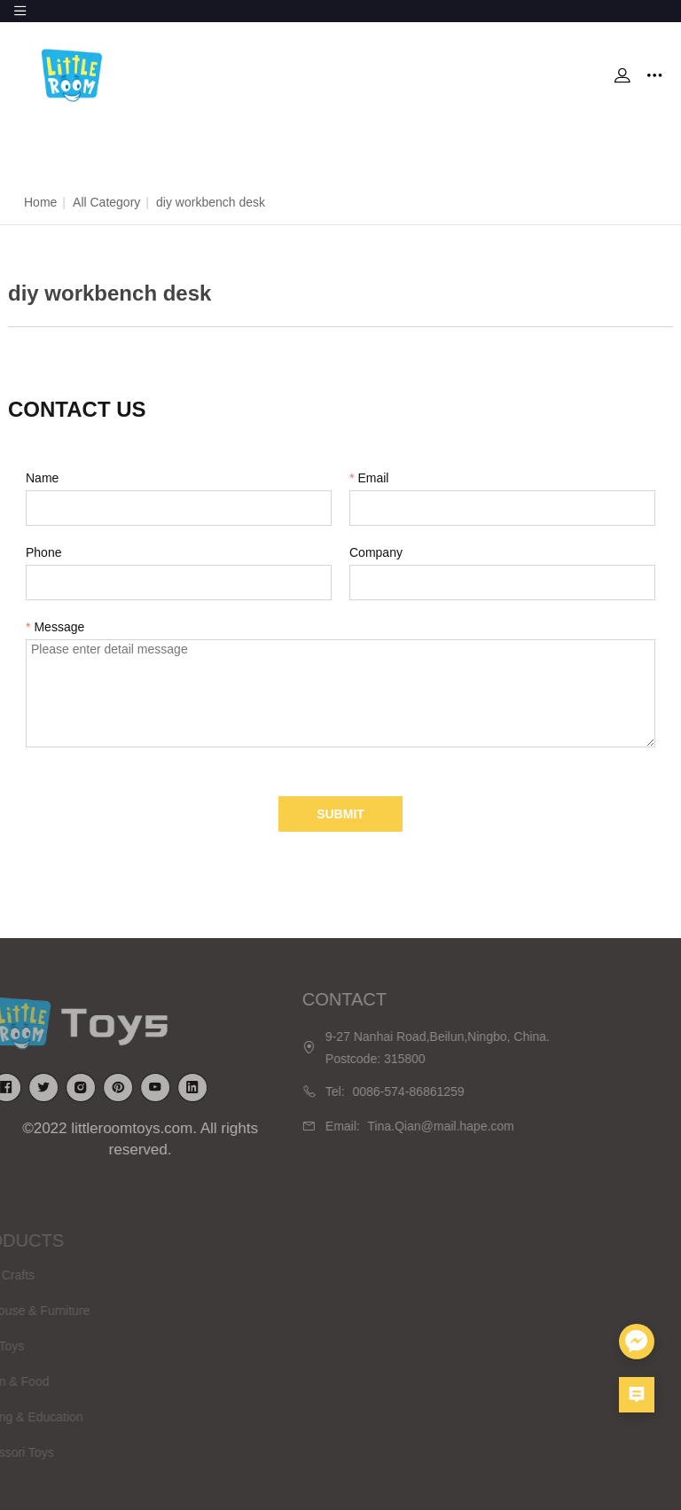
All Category (106, 202)
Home (40, 202)
